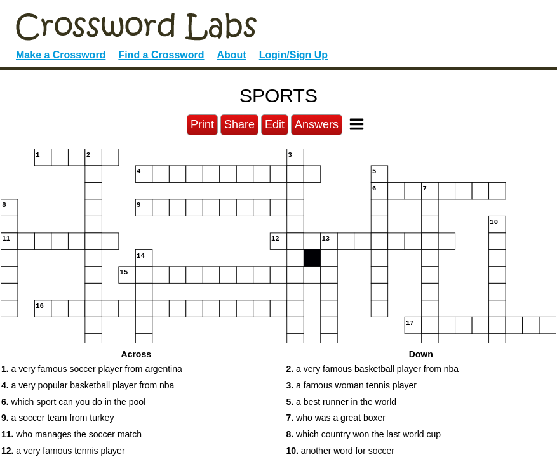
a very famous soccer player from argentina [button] (91, 369)
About (231, 55)
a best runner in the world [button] (341, 402)
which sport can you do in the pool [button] (73, 402)
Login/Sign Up (293, 55)
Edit (275, 124)
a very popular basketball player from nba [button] (87, 385)
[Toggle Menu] (357, 124)
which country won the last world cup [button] (363, 434)
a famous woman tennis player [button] (351, 385)
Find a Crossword (161, 55)
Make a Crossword (60, 55)
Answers (317, 124)
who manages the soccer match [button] (71, 434)
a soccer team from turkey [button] (57, 418)
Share (239, 124)
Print (202, 124)
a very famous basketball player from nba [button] (372, 369)
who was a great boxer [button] (336, 418)
